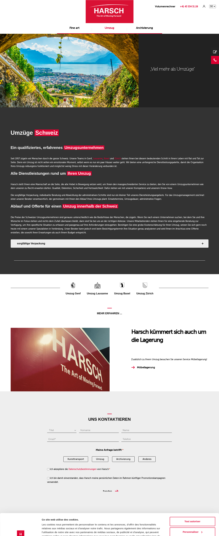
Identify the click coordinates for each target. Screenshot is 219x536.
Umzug (109, 28)
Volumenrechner (165, 6)
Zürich (117, 158)
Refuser (192, 523)
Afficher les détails (52, 529)
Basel (106, 158)
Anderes (147, 459)
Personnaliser (192, 512)
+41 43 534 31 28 (189, 6)
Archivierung (144, 28)
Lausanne (98, 158)
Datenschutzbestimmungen (82, 469)
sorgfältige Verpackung (31, 243)
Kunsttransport (76, 459)
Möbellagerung (146, 367)
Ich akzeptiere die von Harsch (80, 469)
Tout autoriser (192, 502)
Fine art (74, 28)
